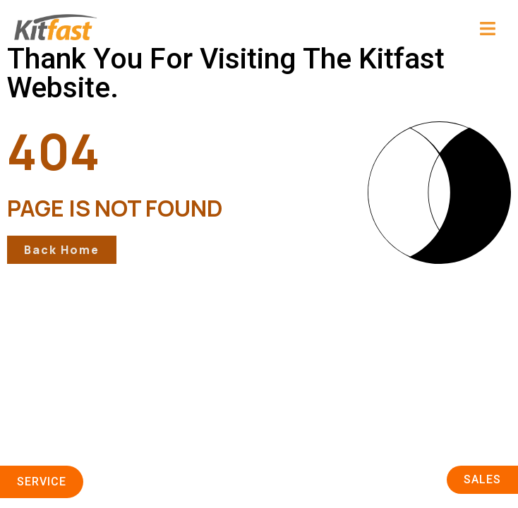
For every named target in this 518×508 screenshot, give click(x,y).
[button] (385, 29)
